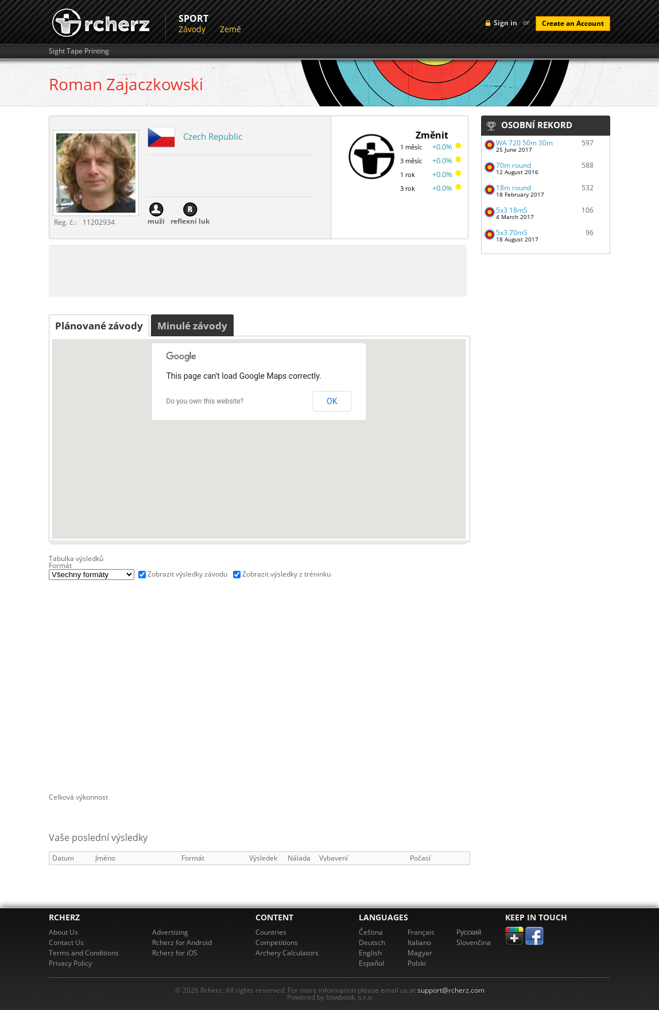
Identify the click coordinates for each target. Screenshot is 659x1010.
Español (371, 963)
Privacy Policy (70, 963)
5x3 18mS (512, 210)
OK (332, 401)
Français (421, 932)
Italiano (419, 942)
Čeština (371, 932)
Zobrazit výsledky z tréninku (286, 574)
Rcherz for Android (182, 942)
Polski (417, 963)
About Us (63, 932)
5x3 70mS (512, 232)
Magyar (420, 953)
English (370, 953)
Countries (270, 932)
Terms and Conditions (84, 953)
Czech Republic (212, 136)
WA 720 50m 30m (524, 143)
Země (230, 29)
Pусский (469, 932)
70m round (513, 165)
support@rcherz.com (450, 990)
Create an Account (573, 23)
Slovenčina (473, 942)
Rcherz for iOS (174, 953)
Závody (192, 29)
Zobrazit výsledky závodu (187, 574)
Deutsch (372, 942)
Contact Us (66, 942)
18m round (513, 188)
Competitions (276, 942)
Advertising (170, 932)
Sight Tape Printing (79, 51)
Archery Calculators (287, 953)
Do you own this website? (205, 401)
